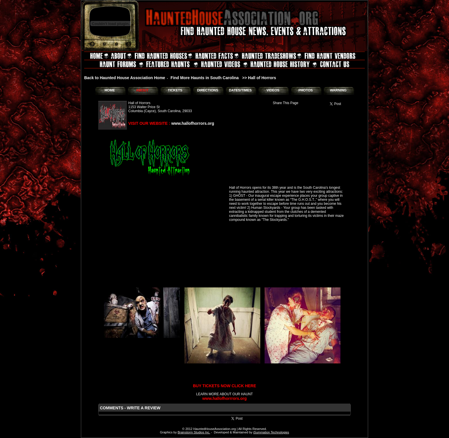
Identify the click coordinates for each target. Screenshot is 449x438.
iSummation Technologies (271, 432)
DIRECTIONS (207, 90)
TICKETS (175, 90)
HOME (110, 90)
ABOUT (142, 90)
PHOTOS (305, 90)
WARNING (338, 90)
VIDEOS (272, 90)
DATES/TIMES (240, 90)
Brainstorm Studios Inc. (194, 432)
